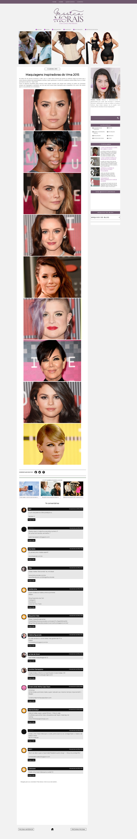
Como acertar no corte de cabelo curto (109, 148)
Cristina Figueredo (34, 635)
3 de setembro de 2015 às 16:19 (76, 730)
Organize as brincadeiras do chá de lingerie (109, 179)
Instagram (32, 600)
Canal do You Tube (35, 604)
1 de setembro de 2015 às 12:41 (76, 567)
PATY (30, 749)
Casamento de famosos (98, 128)
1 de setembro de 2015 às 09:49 (76, 508)
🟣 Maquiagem (56, 29)
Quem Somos (70, 2)
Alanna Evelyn (33, 710)
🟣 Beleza (39, 29)
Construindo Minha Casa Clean (39, 687)
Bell (29, 509)
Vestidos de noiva (99, 138)
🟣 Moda (46, 29)
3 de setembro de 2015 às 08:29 (76, 709)
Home (54, 2)
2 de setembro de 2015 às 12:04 (76, 654)
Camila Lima (32, 589)
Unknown (32, 769)
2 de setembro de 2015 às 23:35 (76, 669)
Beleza (110, 128)
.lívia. (30, 568)
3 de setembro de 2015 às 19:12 (76, 768)
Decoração (111, 131)
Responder (31, 519)
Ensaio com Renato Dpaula (99, 132)
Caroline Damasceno (35, 669)
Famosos (110, 135)
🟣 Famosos (67, 29)
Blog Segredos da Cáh (36, 598)
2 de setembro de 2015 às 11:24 (76, 634)
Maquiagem (97, 135)
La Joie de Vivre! (34, 654)
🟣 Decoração (77, 29)
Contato (80, 2)
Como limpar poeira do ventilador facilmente (108, 158)
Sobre (61, 2)
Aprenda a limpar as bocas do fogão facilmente (107, 169)
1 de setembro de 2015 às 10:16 (76, 528)
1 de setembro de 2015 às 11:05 (76, 548)
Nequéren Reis (33, 616)
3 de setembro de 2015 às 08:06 (76, 686)
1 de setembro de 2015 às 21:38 (76, 615)
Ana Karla (31, 549)
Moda (110, 138)
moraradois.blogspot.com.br (38, 642)
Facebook (32, 602)
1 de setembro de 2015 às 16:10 (76, 588)
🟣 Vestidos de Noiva (91, 29)
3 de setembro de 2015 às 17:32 (76, 749)
